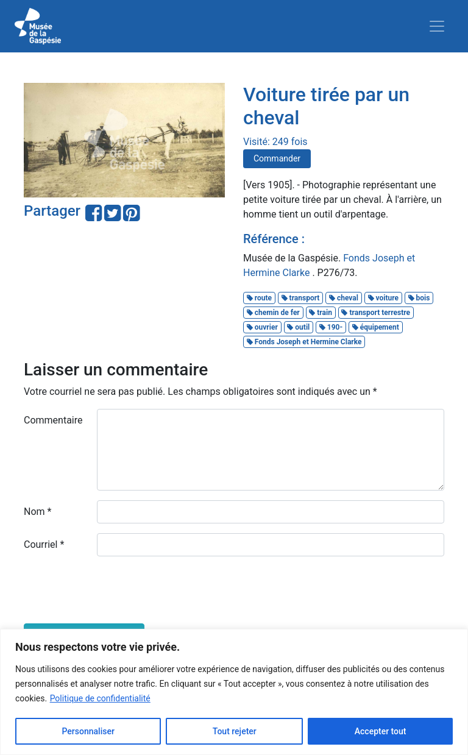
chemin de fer (273, 312)
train (320, 312)
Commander (277, 158)
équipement (375, 327)
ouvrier (262, 327)
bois (419, 298)
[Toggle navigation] (436, 26)
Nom (37, 511)
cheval (343, 298)
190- (330, 327)
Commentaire (53, 420)
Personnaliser (88, 731)
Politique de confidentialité (100, 698)
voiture (383, 298)
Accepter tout (380, 731)
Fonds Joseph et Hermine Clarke (304, 342)
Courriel (44, 544)
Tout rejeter (235, 731)
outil (298, 327)
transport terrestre (375, 312)
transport (301, 298)
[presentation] (116, 590)
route (259, 298)
